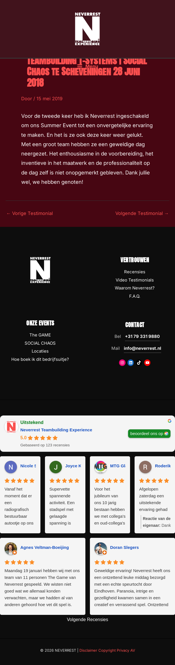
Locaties (40, 351)
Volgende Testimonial (142, 213)
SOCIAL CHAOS (40, 343)
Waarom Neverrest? (135, 288)
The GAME (40, 335)
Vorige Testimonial (29, 213)
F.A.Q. (134, 296)
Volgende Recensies (87, 619)
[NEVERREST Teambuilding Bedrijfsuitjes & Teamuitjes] (88, 29)
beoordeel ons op (146, 433)
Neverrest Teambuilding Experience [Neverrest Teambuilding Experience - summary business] (56, 429)
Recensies (134, 271)
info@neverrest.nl (142, 348)
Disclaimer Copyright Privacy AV (107, 650)
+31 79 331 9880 (142, 336)
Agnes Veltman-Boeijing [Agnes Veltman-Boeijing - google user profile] (44, 547)
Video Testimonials (135, 280)
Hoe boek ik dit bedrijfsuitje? (40, 359)
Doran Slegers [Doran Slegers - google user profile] (124, 547)
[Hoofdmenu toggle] (87, 68)
